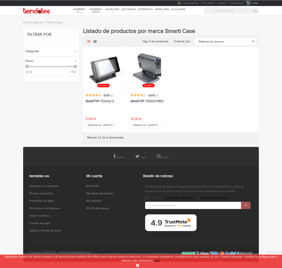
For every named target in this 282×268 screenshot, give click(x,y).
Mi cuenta (92, 186)
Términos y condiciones (44, 208)
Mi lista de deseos (97, 208)
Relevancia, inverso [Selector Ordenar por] (227, 41)
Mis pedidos (94, 201)
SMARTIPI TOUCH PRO (147, 101)
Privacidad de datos (41, 201)
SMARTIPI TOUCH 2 (99, 101)
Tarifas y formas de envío (45, 230)
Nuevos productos (41, 193)
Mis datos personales (100, 193)
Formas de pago (39, 223)
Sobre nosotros (39, 215)
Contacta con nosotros (43, 186)
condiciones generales (180, 198)
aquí (157, 260)
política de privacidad (214, 198)
